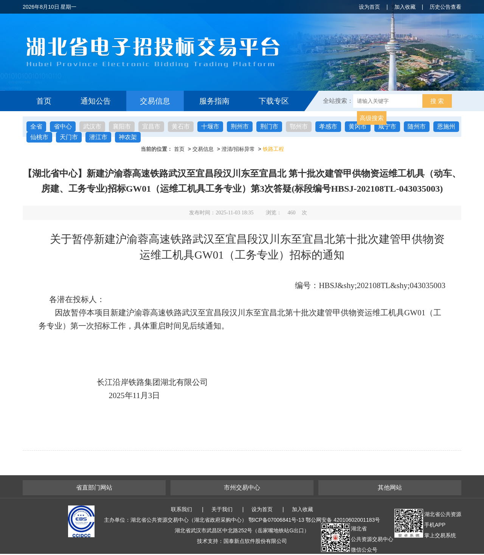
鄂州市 (299, 126)
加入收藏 (405, 7)
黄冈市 (358, 126)
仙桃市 (39, 137)
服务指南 (214, 101)
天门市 (69, 137)
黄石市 (181, 126)
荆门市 (269, 126)
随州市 (417, 126)
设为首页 (369, 7)
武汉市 (92, 126)
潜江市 (98, 137)
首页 (43, 101)
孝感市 (328, 126)
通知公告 (96, 101)
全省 (36, 126)
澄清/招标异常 (238, 149)
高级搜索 (372, 118)
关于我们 (222, 509)
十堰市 (210, 126)
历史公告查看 (445, 7)
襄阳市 (122, 126)
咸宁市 (387, 126)
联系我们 (181, 509)
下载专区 (274, 101)
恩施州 (446, 126)
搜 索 (437, 101)
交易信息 (155, 101)
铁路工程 (273, 149)
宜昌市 (151, 126)
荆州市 (240, 126)
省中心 (63, 126)
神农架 (128, 137)
